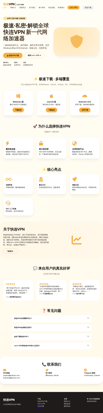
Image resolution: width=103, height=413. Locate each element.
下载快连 (18, 110)
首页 (4, 7)
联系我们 (61, 7)
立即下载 (85, 110)
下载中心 (13, 7)
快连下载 (88, 7)
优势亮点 (22, 7)
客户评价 (42, 7)
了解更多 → (11, 251)
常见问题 (51, 7)
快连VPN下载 (13, 55)
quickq (40, 409)
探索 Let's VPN (34, 55)
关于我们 (32, 7)
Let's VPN (73, 7)
